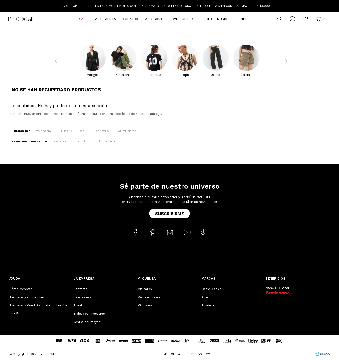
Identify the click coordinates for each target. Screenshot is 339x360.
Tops (81, 130)
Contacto (80, 289)
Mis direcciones (148, 297)
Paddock (208, 305)
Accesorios (155, 19)
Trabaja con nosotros (89, 313)
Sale (83, 19)
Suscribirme (169, 213)
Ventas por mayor (86, 322)
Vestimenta (105, 19)
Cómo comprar (20, 289)
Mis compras (146, 305)
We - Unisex (183, 19)
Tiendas (79, 305)
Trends (240, 19)
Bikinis (64, 130)
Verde (101, 130)
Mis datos (144, 289)
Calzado (130, 19)
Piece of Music (214, 19)
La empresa (82, 297)
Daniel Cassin (212, 289)
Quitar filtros (127, 130)
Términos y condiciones (27, 297)
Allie (205, 297)
